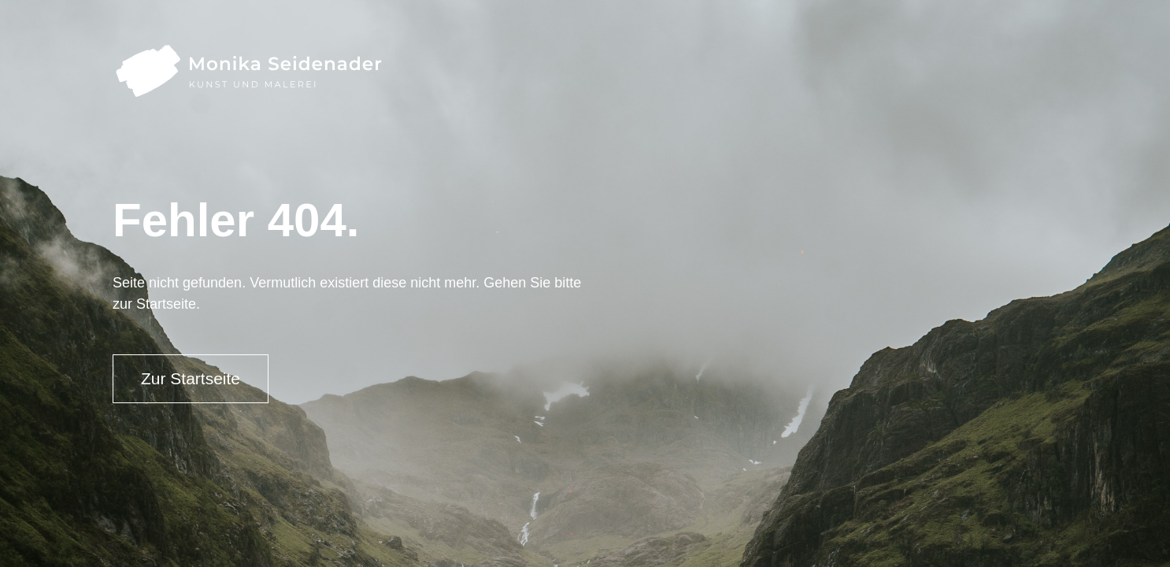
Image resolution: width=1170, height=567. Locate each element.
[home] (248, 70)
